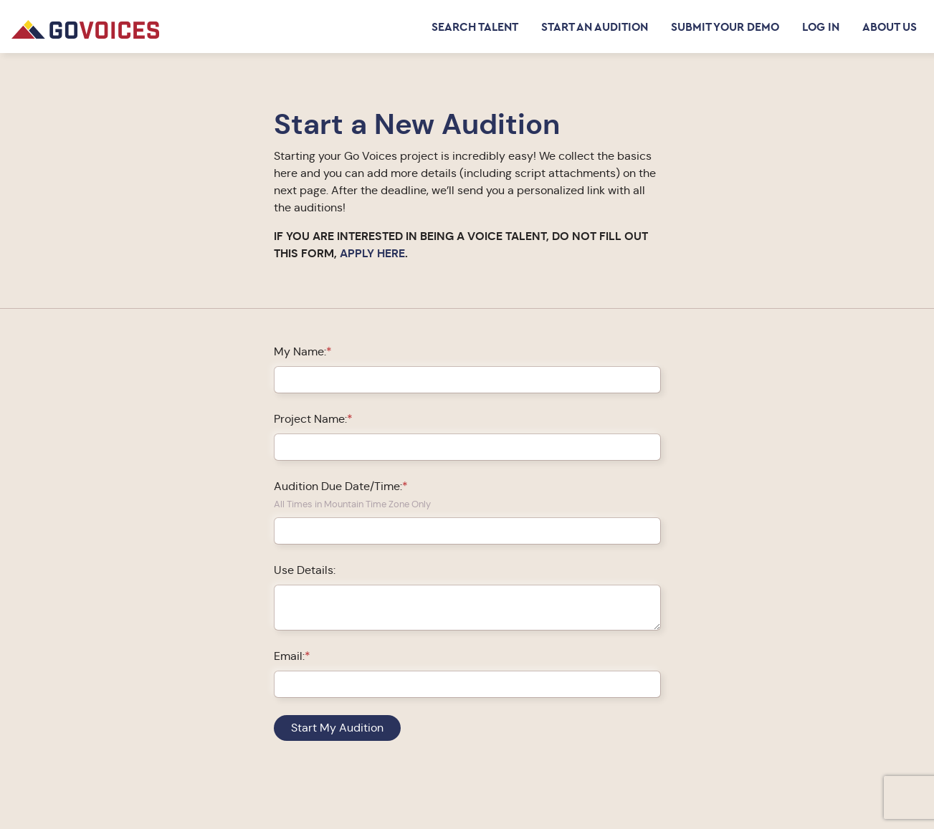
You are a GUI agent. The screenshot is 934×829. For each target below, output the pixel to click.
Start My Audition (337, 727)
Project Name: (310, 419)
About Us (889, 26)
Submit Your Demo (725, 26)
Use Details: (304, 570)
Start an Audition (594, 26)
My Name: (300, 351)
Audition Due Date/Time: (338, 486)
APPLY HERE (372, 253)
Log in (820, 26)
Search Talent (475, 26)
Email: (289, 656)
